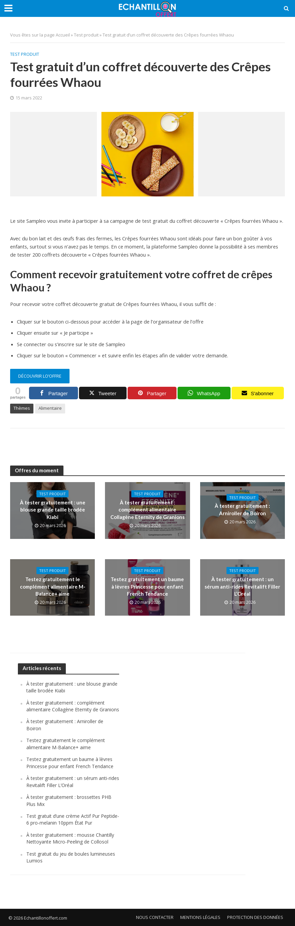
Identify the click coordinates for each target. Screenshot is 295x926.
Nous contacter (154, 917)
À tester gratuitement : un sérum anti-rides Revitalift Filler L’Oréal (242, 586)
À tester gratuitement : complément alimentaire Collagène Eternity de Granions (147, 509)
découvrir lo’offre (39, 376)
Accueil (63, 35)
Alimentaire (50, 408)
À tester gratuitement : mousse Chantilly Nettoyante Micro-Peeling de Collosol (70, 838)
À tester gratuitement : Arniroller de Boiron (242, 509)
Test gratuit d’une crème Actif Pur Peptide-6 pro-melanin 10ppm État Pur (72, 819)
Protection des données (255, 917)
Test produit (86, 35)
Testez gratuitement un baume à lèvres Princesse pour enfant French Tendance (147, 586)
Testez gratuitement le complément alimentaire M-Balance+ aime (52, 586)
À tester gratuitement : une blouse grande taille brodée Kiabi (52, 509)
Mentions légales (200, 917)
